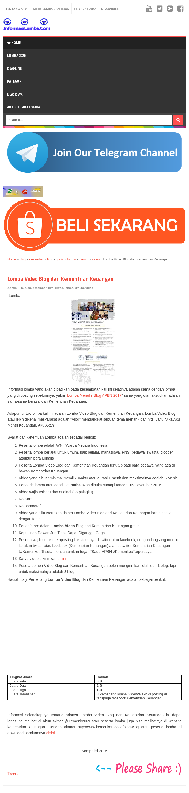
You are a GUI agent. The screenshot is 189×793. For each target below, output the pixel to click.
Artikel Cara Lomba (23, 106)
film (51, 287)
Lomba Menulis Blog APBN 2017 (94, 395)
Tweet (12, 773)
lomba (69, 287)
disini (62, 558)
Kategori (14, 81)
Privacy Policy (85, 8)
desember (40, 287)
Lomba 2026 (16, 55)
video (89, 287)
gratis (59, 287)
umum (79, 287)
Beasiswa (14, 94)
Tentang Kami (17, 8)
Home (14, 42)
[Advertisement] (94, 631)
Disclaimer (110, 8)
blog (28, 287)
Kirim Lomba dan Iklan (51, 8)
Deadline (14, 68)
